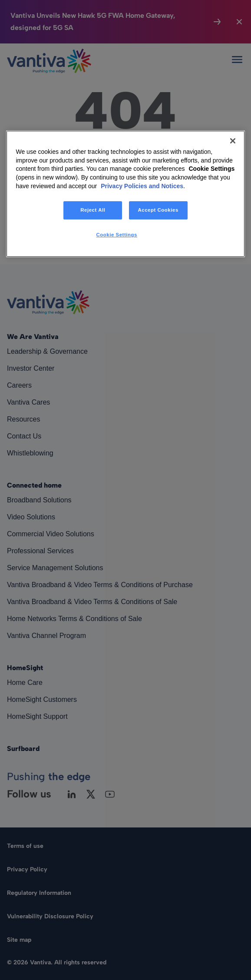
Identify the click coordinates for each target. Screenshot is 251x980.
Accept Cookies (158, 210)
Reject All (92, 210)
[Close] (232, 140)
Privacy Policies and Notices (142, 186)
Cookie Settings (211, 169)
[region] (125, 193)
